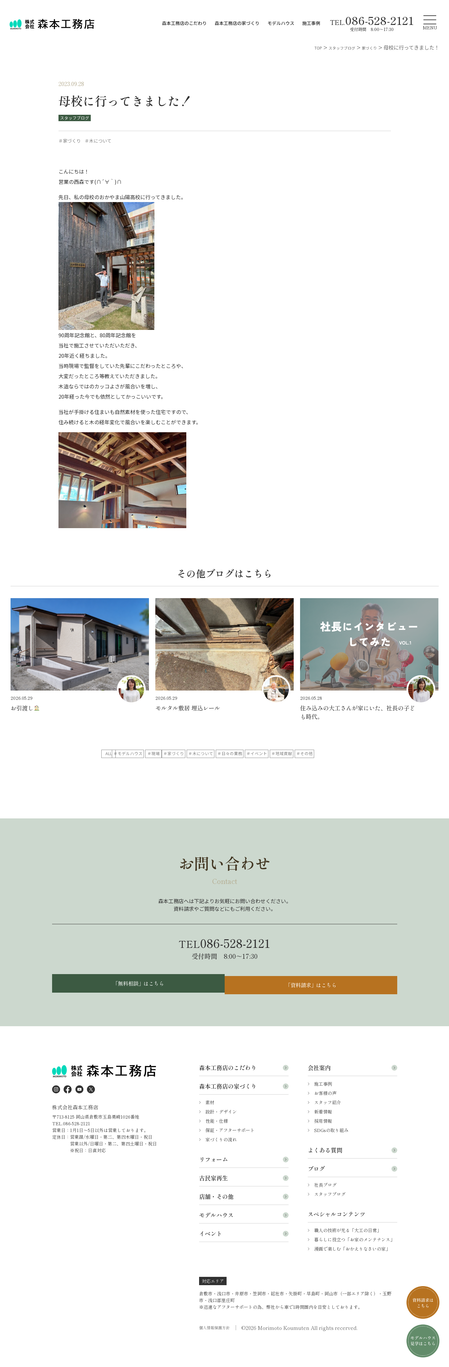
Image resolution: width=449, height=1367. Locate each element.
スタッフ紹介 (327, 1126)
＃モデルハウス (174, 754)
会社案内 (319, 1091)
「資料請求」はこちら (312, 1005)
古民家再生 (213, 1202)
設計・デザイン (221, 1135)
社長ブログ (325, 1209)
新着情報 (323, 1135)
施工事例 (311, 23)
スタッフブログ (76, 117)
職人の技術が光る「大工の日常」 (347, 1254)
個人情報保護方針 (217, 1351)
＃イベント (174, 767)
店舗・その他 (216, 1220)
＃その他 (273, 767)
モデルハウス (280, 23)
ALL (125, 754)
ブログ (316, 1192)
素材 (209, 1126)
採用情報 (323, 1145)
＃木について (322, 754)
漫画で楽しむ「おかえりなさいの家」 (352, 1272)
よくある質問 (325, 1174)
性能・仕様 (216, 1145)
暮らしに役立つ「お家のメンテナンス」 (354, 1263)
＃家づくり (273, 754)
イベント (210, 1257)
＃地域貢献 (224, 767)
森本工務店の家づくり (237, 23)
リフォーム (213, 1183)
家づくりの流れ (221, 1163)
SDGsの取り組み (331, 1154)
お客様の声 (325, 1117)
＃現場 (223, 754)
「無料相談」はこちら (137, 1005)
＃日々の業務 (125, 767)
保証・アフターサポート (230, 1154)
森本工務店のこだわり (184, 23)
